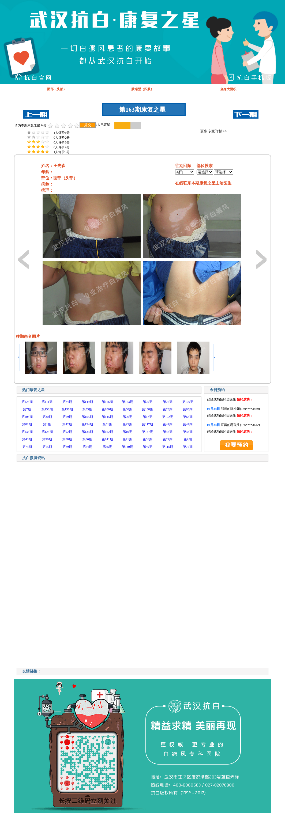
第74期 (87, 447)
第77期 (188, 447)
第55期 (107, 447)
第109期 (187, 402)
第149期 (87, 402)
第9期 (188, 439)
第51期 (107, 424)
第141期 (107, 439)
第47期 (188, 424)
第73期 (27, 447)
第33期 (188, 432)
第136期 (67, 409)
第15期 (47, 447)
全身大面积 (228, 89)
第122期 (167, 417)
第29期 (67, 447)
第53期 (87, 409)
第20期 (147, 402)
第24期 (67, 402)
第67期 (147, 417)
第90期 (47, 439)
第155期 (87, 417)
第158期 (147, 409)
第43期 (27, 439)
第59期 (67, 417)
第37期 (167, 432)
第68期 (188, 417)
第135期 (27, 432)
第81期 (27, 424)
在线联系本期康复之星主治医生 (203, 183)
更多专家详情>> (213, 131)
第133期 (87, 432)
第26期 (127, 417)
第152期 (107, 432)
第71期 (127, 439)
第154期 (87, 424)
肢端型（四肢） (142, 89)
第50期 (127, 409)
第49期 (147, 447)
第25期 (167, 402)
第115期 (167, 447)
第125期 (27, 402)
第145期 (107, 417)
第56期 (147, 439)
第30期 (47, 417)
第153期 (127, 402)
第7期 (27, 409)
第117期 (147, 424)
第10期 (127, 432)
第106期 (107, 409)
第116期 (107, 402)
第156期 (47, 409)
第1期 (47, 424)
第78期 (167, 409)
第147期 (147, 432)
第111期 (47, 402)
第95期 (127, 424)
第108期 (27, 417)
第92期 (67, 432)
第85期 (188, 409)
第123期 (47, 432)
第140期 (127, 447)
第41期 (167, 424)
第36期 (87, 439)
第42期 (67, 424)
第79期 (167, 439)
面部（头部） (56, 89)
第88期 (67, 439)
